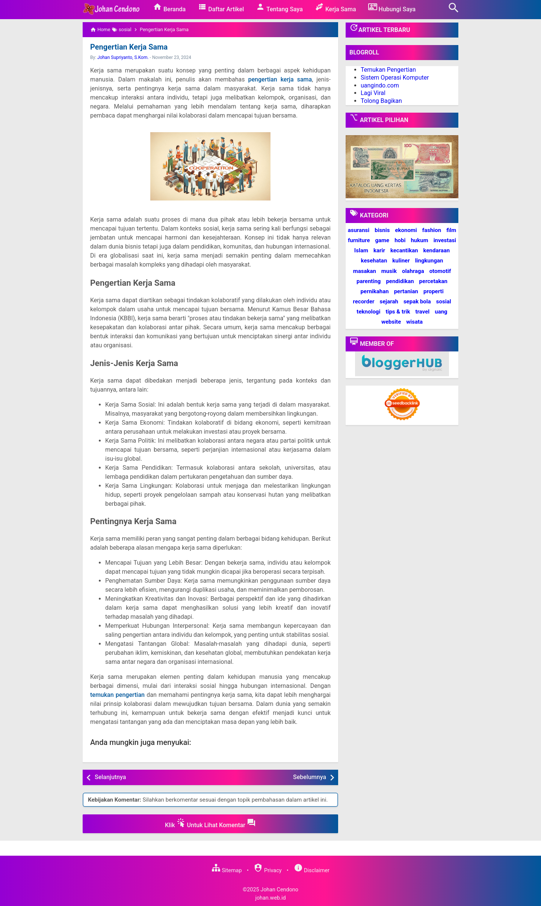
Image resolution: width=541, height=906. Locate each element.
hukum (419, 240)
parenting (369, 281)
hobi (399, 240)
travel (422, 311)
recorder (363, 301)
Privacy (267, 870)
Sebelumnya (309, 777)
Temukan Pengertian (388, 69)
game (382, 240)
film (451, 230)
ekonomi (406, 230)
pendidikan (400, 281)
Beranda (169, 7)
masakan (364, 271)
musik (389, 271)
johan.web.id (270, 898)
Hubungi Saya (392, 7)
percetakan (433, 281)
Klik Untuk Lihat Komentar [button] (210, 823)
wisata (414, 321)
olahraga (413, 271)
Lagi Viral (373, 92)
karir (379, 250)
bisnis (382, 230)
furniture (359, 240)
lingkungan (429, 260)
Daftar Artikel (221, 7)
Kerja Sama (335, 7)
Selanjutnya (110, 777)
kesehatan (374, 260)
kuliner (401, 260)
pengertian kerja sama (280, 79)
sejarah (388, 301)
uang (441, 311)
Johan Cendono (279, 889)
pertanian (406, 291)
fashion (431, 230)
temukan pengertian (117, 694)
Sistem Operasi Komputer (395, 77)
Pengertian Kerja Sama (129, 46)
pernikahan (374, 291)
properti (433, 291)
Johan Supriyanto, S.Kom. (123, 57)
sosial (443, 301)
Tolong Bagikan (381, 100)
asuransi (359, 230)
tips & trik (397, 311)
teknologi (368, 311)
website (391, 321)
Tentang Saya (279, 7)
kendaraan (436, 250)
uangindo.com (380, 85)
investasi (445, 240)
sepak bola (417, 301)
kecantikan (404, 250)
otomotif (440, 271)
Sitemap (227, 870)
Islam (361, 250)
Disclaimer (311, 870)
